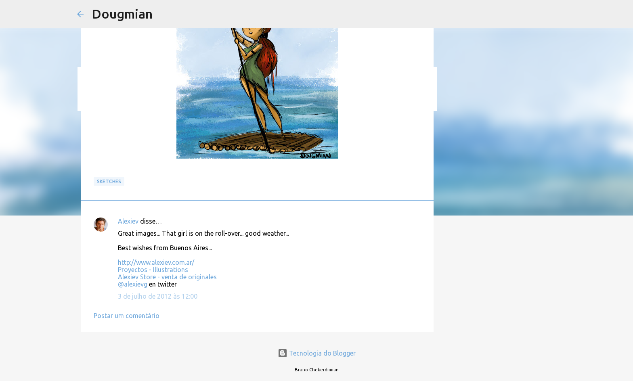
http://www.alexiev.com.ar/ (156, 262)
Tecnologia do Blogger (317, 353)
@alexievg (132, 284)
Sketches (109, 181)
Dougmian (122, 13)
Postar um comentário (126, 315)
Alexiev (128, 221)
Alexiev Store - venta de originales (167, 277)
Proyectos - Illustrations (153, 269)
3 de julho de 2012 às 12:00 (157, 296)
